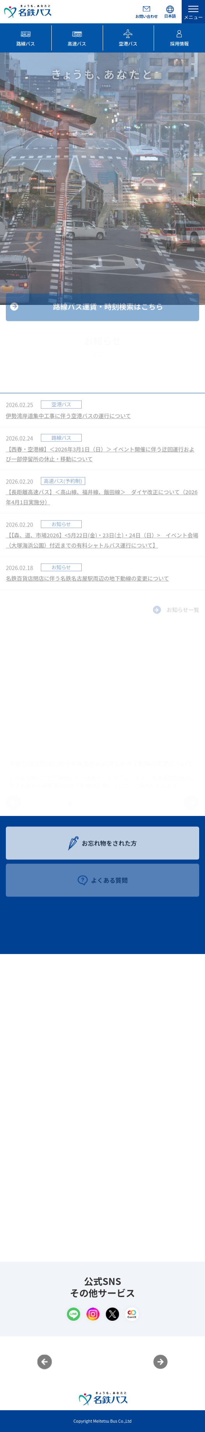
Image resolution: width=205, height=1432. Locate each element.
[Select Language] (170, 11)
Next (160, 1362)
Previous (44, 1362)
